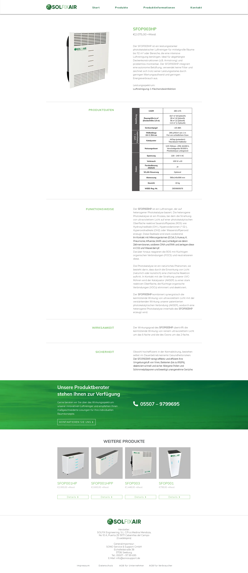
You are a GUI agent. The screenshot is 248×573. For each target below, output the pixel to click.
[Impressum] (83, 566)
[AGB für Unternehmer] (132, 566)
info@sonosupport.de (128, 558)
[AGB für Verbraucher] (161, 566)
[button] (87, 60)
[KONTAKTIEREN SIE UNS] (76, 422)
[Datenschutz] (106, 566)
